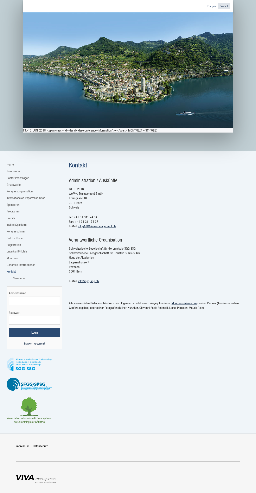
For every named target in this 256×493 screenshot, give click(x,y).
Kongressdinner (16, 231)
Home (10, 164)
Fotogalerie (13, 171)
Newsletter (19, 278)
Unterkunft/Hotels (17, 251)
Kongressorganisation (20, 191)
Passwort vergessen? (34, 343)
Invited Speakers (17, 224)
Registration (14, 244)
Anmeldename (17, 293)
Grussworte (14, 184)
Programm (13, 211)
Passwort (14, 312)
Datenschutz (40, 446)
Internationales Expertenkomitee (26, 198)
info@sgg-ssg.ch (88, 281)
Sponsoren (13, 204)
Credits (11, 218)
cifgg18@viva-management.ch (97, 226)
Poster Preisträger (18, 178)
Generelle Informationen (21, 265)
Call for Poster (15, 238)
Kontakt (11, 271)
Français (211, 6)
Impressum (23, 446)
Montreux (12, 258)
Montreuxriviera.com (184, 303)
